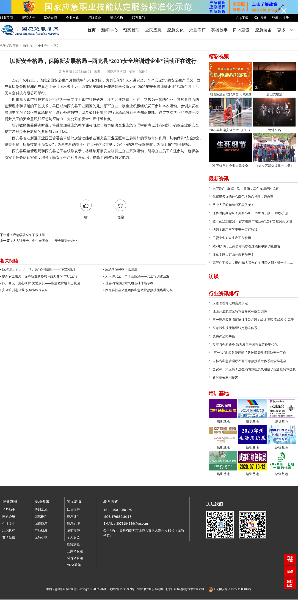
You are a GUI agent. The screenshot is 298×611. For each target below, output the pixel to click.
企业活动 (43, 45)
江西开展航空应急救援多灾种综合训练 (239, 311)
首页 (91, 30)
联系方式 (110, 502)
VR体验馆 (74, 565)
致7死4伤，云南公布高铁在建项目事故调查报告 (246, 246)
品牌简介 (94, 18)
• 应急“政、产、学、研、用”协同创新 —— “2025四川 (37, 269)
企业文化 (72, 18)
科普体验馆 (75, 558)
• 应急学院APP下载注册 (120, 269)
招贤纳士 (28, 18)
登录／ (276, 18)
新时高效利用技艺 (225, 377)
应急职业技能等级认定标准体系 (234, 328)
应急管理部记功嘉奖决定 (230, 303)
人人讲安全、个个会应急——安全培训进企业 (45, 240)
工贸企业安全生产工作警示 (231, 238)
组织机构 (116, 18)
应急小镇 (41, 537)
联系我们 (138, 18)
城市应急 (41, 523)
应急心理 (73, 523)
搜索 (260, 17)
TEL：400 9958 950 (117, 510)
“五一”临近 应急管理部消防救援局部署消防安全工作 (249, 353)
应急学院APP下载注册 (29, 235)
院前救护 (73, 530)
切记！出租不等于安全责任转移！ (236, 229)
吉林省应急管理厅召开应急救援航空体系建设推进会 (249, 361)
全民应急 (153, 30)
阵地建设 (241, 30)
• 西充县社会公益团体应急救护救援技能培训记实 (138, 290)
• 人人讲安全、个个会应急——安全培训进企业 (136, 276)
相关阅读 (9, 260)
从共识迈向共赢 (223, 336)
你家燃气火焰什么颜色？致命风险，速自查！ (244, 196)
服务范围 (6, 18)
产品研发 (41, 530)
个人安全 (73, 537)
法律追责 (73, 510)
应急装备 (263, 30)
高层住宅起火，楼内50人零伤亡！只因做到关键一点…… (252, 263)
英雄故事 (219, 30)
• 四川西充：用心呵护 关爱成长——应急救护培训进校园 (40, 283)
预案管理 (131, 30)
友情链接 (8, 537)
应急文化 (175, 30)
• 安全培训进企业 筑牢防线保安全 (24, 290)
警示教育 (74, 502)
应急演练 (73, 544)
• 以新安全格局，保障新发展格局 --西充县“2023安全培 (38, 276)
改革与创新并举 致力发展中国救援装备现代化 (245, 344)
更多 (281, 30)
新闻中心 (109, 30)
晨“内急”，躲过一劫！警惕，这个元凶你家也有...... (248, 188)
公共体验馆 (75, 551)
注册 (285, 18)
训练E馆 (40, 516)
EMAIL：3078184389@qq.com (125, 523)
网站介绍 (50, 18)
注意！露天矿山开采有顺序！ (233, 254)
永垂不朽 (197, 30)
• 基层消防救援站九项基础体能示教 (128, 283)
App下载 (242, 18)
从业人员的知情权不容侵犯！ (233, 205)
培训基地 (41, 510)
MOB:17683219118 (117, 516)
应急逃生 (73, 516)
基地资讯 (42, 502)
